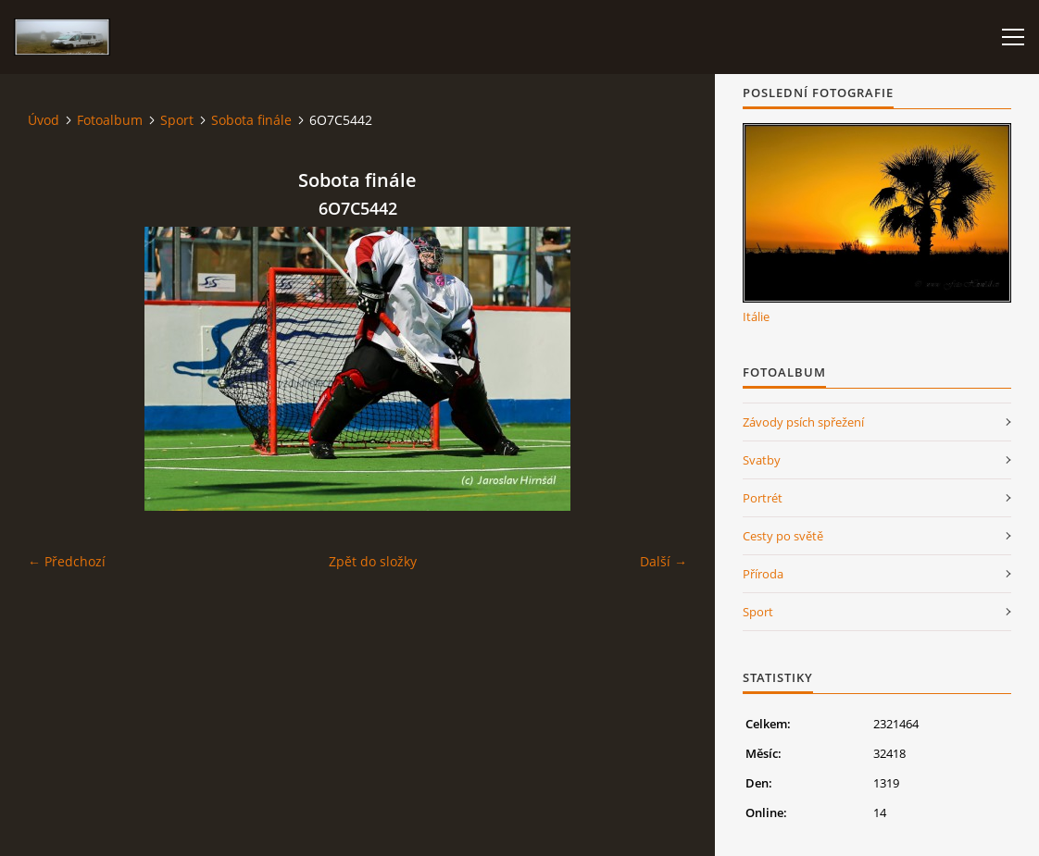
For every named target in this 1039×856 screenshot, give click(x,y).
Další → (663, 561)
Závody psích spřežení (803, 422)
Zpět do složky (373, 561)
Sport (177, 120)
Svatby (762, 460)
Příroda (763, 573)
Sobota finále (251, 120)
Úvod (43, 120)
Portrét (762, 498)
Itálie (756, 316)
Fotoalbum (110, 120)
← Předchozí (67, 561)
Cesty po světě (783, 535)
